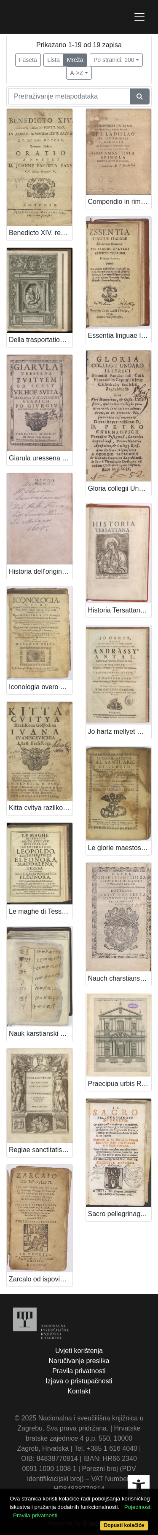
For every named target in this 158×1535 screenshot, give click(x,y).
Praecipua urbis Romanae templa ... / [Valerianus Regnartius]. (120, 1083)
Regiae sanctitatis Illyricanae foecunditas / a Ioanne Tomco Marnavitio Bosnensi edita (40, 1149)
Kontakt (78, 1391)
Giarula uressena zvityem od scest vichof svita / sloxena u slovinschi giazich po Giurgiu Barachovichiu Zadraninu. (40, 458)
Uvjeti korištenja (79, 1350)
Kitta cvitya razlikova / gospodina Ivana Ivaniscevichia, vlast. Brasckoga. (40, 807)
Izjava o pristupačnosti (79, 1381)
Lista (53, 59)
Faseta (28, 59)
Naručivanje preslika (78, 1360)
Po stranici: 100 (114, 59)
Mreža (75, 59)
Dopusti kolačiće (124, 1525)
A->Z (76, 73)
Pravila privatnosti (78, 1371)
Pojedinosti (138, 1507)
